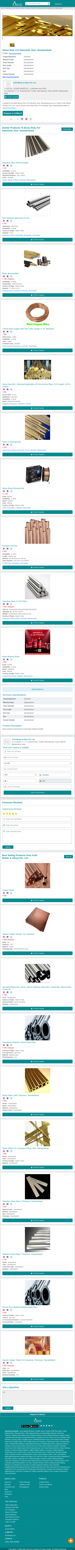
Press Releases (24, 1481)
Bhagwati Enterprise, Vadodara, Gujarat (16, 403)
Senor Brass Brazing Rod (13, 487)
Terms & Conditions (45, 1483)
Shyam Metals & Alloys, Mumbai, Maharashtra (18, 179)
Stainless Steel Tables (19, 1434)
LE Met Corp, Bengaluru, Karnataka (15, 562)
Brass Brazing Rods (10, 656)
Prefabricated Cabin (53, 1441)
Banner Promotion (11, 1511)
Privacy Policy (44, 1486)
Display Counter (65, 1434)
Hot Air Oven (31, 1445)
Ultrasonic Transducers (12, 1460)
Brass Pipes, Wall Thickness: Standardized (20, 1094)
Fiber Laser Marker (60, 1453)
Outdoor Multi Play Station (54, 1430)
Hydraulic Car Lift (42, 1436)
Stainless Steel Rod (31, 7)
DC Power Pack (41, 1445)
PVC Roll (36, 1455)
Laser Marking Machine (26, 1430)
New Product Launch (12, 1516)
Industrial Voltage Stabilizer (19, 1449)
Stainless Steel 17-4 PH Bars (14, 600)
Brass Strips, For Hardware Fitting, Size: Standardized (25, 1147)
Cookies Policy (44, 1481)
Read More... (12, 107)
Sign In (58, 4)
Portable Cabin (40, 1430)
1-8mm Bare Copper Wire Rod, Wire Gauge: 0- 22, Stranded (28, 328)
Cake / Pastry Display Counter (43, 1453)
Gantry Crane (21, 1451)
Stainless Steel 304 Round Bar (15, 162)
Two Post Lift (27, 1464)
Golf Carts (19, 1470)
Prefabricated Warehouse (33, 1443)
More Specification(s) (11, 76)
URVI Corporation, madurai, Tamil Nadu (16, 507)
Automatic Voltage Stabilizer (54, 1449)
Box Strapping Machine (34, 1434)
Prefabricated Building (17, 1443)
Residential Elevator (29, 1436)
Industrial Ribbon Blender (48, 1432)
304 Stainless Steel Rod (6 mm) (15, 217)
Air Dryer (29, 1462)
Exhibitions (8, 1493)
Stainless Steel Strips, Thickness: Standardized (22, 1200)
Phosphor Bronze (9, 545)
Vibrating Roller (19, 1432)
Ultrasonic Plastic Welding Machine (52, 1457)
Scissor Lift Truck (54, 1436)
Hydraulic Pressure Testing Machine (21, 1453)
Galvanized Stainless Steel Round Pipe (19, 1041)
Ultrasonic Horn (23, 1457)
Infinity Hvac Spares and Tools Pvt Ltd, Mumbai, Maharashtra (24, 449)
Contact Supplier (11, 96)
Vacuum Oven (21, 1445)
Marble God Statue (27, 1455)
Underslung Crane (10, 1451)
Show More (67, 128)
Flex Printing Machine (33, 1447)
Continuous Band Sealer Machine (31, 1460)
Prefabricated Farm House (41, 1438)
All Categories (24, 1486)
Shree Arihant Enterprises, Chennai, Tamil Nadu (19, 345)
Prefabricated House (48, 1443)
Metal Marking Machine (12, 1455)
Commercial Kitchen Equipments (58, 1455)
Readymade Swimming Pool (37, 1468)
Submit (7, 846)
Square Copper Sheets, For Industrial (18, 933)
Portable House (27, 1438)
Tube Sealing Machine (32, 1432)
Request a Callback (13, 112)
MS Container (41, 1441)
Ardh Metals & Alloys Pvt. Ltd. (24, 82)
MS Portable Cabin (16, 1441)
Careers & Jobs (24, 1483)
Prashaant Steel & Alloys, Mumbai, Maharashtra (19, 617)
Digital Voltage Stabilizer (37, 1449)
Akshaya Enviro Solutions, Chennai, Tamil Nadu (19, 290)
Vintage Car (27, 1470)
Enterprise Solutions (12, 1518)
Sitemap (7, 1483)
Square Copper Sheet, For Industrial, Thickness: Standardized (28, 1359)
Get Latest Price (15, 53)
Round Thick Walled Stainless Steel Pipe (19, 1306)
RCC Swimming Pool (20, 1468)
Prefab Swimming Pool (38, 1466)
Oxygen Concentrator (60, 1470)
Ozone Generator (10, 1472)
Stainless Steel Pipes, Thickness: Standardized (22, 1253)
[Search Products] (26, 3)
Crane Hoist (31, 1451)
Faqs (6, 1495)
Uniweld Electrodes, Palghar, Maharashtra (17, 675)
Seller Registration (11, 1504)
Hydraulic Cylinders (53, 1445)
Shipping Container (62, 1443)
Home (2, 7)
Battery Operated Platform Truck (42, 1470)
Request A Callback (37, 1413)
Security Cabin (16, 1438)
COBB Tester (51, 1451)
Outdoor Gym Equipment (55, 1468)
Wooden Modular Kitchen (41, 1462)
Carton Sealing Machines (50, 1434)
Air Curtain (43, 1455)
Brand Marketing (10, 1513)
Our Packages (10, 1509)
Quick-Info (8, 1491)
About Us (8, 1481)
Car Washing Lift (16, 1464)
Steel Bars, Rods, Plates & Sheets (15, 7)
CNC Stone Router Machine (50, 1447)
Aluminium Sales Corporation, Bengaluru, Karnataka (21, 234)
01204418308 (9, 1528)
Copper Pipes (8, 889)
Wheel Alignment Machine (40, 1464)
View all (68, 856)
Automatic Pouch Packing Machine (53, 1460)
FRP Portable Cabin (29, 1441)
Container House (10, 1445)
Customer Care (10, 1486)
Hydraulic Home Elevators (14, 1436)
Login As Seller (10, 1521)
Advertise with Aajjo (11, 1506)
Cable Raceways (34, 1457)
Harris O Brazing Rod (11, 441)
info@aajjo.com (10, 1534)
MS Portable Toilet (56, 1438)
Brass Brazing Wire (10, 272)
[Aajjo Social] (41, 1424)
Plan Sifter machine (11, 1457)
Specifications (37, 688)
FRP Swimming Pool (52, 1466)
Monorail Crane (40, 1451)
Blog (6, 1488)
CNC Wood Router (19, 1447)
